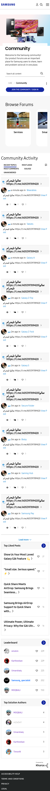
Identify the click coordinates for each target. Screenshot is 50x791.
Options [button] (42, 83)
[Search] (25, 73)
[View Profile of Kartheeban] (17, 661)
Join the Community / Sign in (25, 89)
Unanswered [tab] (10, 172)
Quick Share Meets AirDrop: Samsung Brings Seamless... (18, 588)
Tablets (30, 224)
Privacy (5, 784)
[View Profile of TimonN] (17, 751)
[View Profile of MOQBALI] (16, 690)
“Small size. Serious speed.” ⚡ (20, 571)
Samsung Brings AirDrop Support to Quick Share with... (18, 607)
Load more (24, 539)
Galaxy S (25, 365)
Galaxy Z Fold (27, 331)
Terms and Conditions (12, 779)
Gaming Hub (27, 473)
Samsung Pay (27, 513)
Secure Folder (27, 405)
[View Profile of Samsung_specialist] (20, 680)
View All (25, 545)
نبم (9, 190)
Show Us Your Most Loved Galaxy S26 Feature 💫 (19, 556)
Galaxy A (31, 257)
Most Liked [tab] (27, 165)
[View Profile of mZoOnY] (17, 722)
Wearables (31, 190)
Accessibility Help (10, 774)
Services (18, 132)
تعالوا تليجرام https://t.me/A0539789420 (22, 182)
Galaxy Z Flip (27, 298)
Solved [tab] (27, 169)
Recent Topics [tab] (10, 165)
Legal (4, 789)
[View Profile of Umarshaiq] (16, 670)
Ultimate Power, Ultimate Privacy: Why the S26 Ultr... (19, 623)
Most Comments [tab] (11, 169)
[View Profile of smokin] (14, 651)
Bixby (24, 439)
